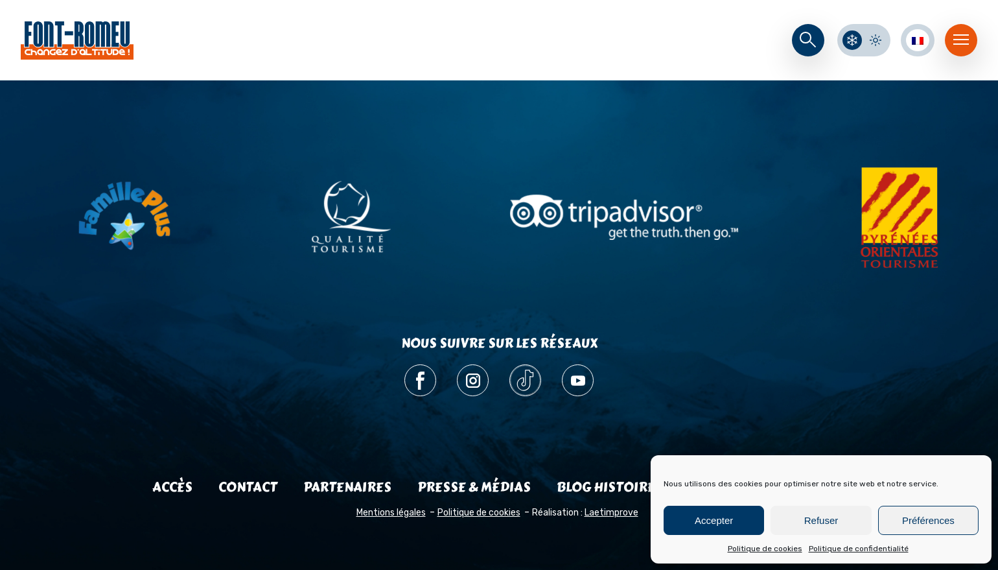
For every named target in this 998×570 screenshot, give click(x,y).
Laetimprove (611, 512)
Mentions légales (391, 512)
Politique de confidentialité (859, 548)
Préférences (928, 520)
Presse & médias (474, 487)
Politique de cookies (765, 548)
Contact (247, 487)
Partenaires (347, 487)
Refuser (821, 520)
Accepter (714, 520)
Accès (172, 487)
